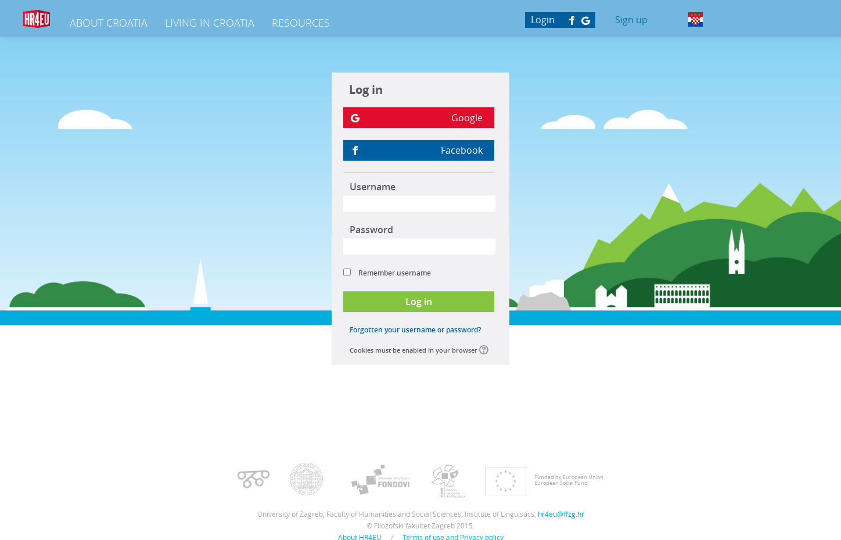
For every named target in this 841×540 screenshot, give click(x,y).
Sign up (631, 19)
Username (373, 187)
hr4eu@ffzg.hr (561, 514)
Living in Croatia (209, 23)
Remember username (394, 273)
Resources (301, 23)
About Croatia (109, 23)
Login (543, 19)
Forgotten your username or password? (415, 330)
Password (371, 229)
